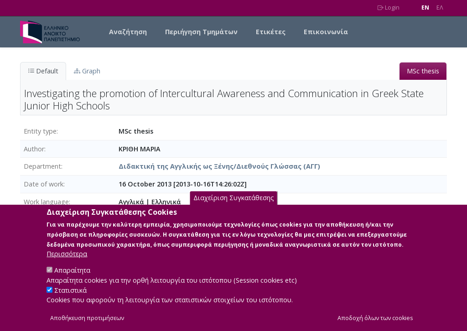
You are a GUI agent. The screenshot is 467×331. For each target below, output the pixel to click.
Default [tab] (43, 71)
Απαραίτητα (72, 281)
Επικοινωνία (326, 31)
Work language (46, 201)
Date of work (43, 184)
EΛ (439, 7)
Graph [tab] (87, 71)
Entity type (40, 131)
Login (389, 7)
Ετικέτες (270, 31)
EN (425, 7)
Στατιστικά (70, 301)
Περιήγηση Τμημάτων (201, 31)
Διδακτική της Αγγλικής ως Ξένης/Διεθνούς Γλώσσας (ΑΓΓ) (219, 166)
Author (34, 149)
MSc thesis (423, 71)
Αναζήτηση (128, 31)
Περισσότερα (67, 265)
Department (42, 166)
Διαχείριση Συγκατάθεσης (233, 209)
